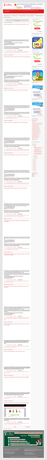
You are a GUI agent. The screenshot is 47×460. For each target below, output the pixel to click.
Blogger (36, 456)
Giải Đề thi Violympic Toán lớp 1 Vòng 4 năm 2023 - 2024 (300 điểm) (16, 402)
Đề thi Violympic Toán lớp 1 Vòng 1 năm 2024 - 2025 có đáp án (15, 188)
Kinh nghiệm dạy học (35, 125)
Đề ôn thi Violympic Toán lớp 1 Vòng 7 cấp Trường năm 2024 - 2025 (16, 24)
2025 (34, 159)
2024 (34, 160)
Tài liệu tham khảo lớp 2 (35, 129)
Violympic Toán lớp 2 (25, 14)
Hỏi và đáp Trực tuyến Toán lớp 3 (36, 123)
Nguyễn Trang (35, 173)
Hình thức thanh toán (12, 14)
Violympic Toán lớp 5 (14, 15)
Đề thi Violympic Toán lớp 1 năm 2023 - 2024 (23, 51)
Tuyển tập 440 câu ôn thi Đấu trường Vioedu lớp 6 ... (38, 149)
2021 (34, 164)
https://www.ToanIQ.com (10, 44)
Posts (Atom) (9, 428)
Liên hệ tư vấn (18, 14)
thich (33, 176)
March (35, 155)
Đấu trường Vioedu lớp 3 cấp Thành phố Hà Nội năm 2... (38, 153)
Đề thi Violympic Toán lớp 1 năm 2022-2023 (12, 215)
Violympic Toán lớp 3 (33, 14)
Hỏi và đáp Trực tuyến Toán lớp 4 (36, 124)
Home (15, 426)
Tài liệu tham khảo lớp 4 (39, 15)
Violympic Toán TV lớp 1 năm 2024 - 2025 (22, 52)
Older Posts (28, 426)
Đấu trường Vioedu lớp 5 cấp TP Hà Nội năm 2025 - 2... (38, 147)
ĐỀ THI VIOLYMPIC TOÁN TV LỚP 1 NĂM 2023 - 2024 (11, 318)
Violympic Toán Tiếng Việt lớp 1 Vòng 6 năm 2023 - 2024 (14, 351)
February (35, 156)
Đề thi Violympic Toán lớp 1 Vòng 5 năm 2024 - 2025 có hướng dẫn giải (17, 56)
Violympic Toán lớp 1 (21, 216)
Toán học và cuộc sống (35, 127)
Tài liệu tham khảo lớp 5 (7, 17)
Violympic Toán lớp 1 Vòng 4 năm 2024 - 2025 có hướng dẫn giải (16, 90)
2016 (34, 170)
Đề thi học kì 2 (34, 139)
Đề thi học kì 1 (34, 138)
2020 (34, 165)
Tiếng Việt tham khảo (22, 15)
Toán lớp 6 (31, 454)
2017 (34, 169)
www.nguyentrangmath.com (11, 453)
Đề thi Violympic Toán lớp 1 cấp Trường (11, 51)
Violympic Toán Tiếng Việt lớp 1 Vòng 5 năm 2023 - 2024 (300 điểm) (16, 377)
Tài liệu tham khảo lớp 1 (35, 128)
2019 (34, 166)
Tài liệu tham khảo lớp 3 (30, 15)
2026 (34, 145)
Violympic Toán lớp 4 (7, 15)
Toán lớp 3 (5, 14)
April (34, 146)
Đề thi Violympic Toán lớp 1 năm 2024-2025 (10, 52)
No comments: (14, 83)
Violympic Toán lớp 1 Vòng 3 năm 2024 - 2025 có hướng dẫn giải (16, 122)
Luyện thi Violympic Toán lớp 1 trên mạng (11, 85)
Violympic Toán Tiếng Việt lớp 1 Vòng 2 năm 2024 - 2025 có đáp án (16, 154)
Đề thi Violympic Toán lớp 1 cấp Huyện (11, 317)
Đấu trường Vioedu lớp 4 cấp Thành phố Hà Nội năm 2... (38, 151)
